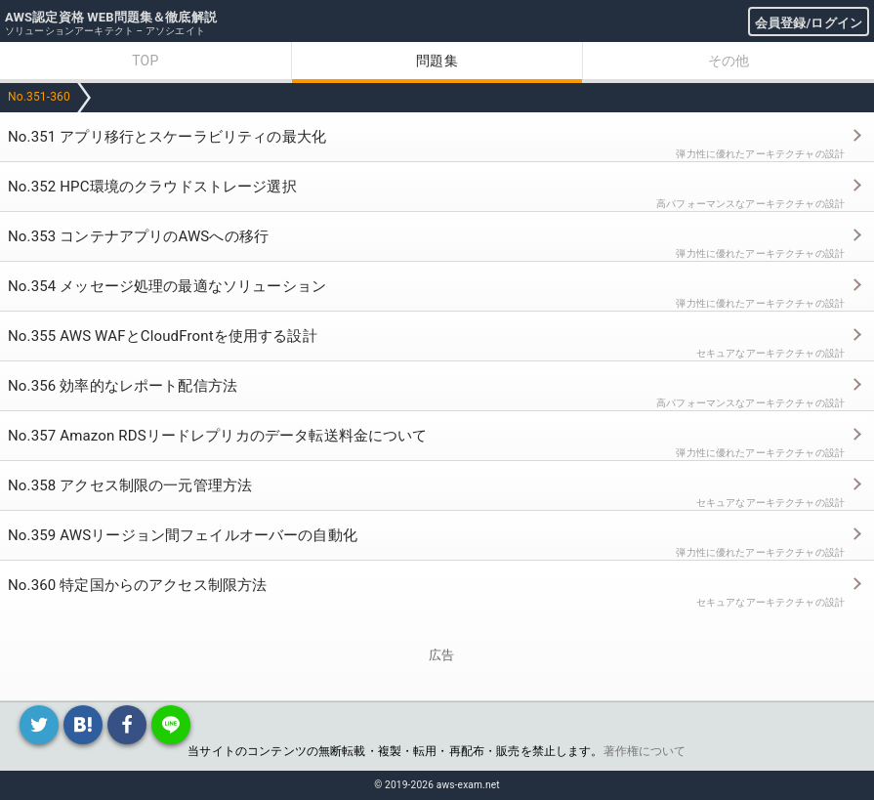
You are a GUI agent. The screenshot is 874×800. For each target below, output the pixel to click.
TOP (145, 60)
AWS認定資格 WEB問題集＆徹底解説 (111, 17)
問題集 (436, 60)
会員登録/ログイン (808, 23)
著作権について (645, 751)
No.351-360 (39, 97)
